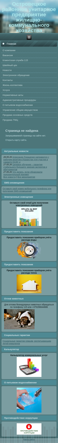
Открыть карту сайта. (16, 140)
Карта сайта (28, 439)
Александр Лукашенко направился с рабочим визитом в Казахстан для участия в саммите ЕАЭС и (26, 159)
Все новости (9, 177)
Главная (11, 43)
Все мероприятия (26, 177)
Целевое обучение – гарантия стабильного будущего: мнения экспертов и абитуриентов (25, 167)
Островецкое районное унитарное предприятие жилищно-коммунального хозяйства (29, 17)
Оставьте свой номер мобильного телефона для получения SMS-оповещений (27, 189)
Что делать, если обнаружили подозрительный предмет (22, 173)
